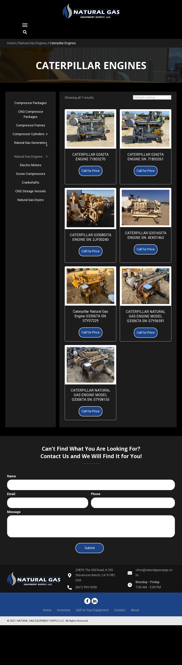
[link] (31, 103)
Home (11, 43)
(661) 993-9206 (86, 591)
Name (13, 476)
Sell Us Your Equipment (92, 614)
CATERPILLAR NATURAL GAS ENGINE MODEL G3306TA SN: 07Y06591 (145, 316)
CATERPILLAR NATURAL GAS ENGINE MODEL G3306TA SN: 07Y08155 (90, 395)
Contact (119, 614)
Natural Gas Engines (32, 43)
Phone (97, 493)
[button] (25, 25)
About (135, 614)
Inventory (63, 614)
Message (13, 509)
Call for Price (91, 171)
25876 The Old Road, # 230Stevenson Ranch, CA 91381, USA (95, 579)
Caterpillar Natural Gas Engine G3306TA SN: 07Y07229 (90, 316)
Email (12, 493)
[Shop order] (152, 97)
